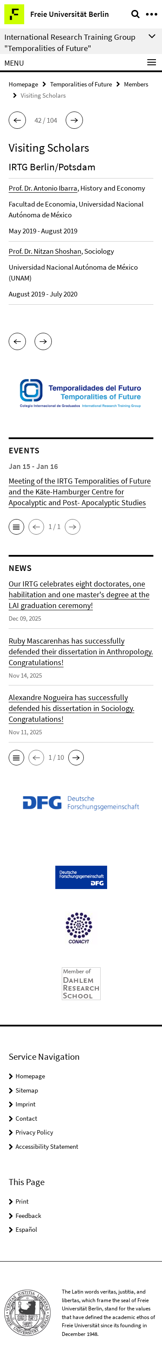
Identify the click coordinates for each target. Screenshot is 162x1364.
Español (26, 1229)
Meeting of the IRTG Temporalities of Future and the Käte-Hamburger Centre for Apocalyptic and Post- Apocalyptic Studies (80, 491)
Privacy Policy (34, 1132)
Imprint (25, 1104)
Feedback (28, 1215)
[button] (17, 120)
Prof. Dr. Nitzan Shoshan (45, 251)
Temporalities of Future (81, 84)
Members (136, 84)
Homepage (23, 84)
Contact (26, 1118)
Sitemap (27, 1090)
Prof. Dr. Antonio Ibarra (43, 188)
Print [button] (22, 1201)
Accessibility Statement (47, 1146)
